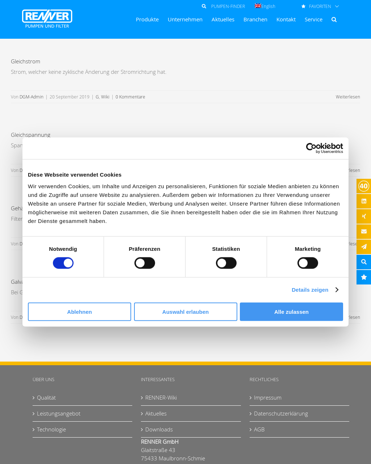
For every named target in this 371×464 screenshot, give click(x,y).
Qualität (46, 397)
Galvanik (21, 281)
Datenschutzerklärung (281, 413)
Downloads (159, 429)
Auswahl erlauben (185, 311)
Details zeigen (310, 290)
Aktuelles (156, 413)
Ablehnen (79, 311)
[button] (334, 19)
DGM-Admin (31, 97)
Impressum (268, 397)
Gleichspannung (30, 134)
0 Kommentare (130, 97)
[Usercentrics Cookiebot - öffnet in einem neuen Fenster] (311, 148)
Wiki (105, 97)
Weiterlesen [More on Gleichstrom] (348, 97)
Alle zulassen (291, 311)
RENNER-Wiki (161, 397)
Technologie (51, 429)
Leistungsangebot (58, 413)
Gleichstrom (25, 61)
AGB (259, 429)
